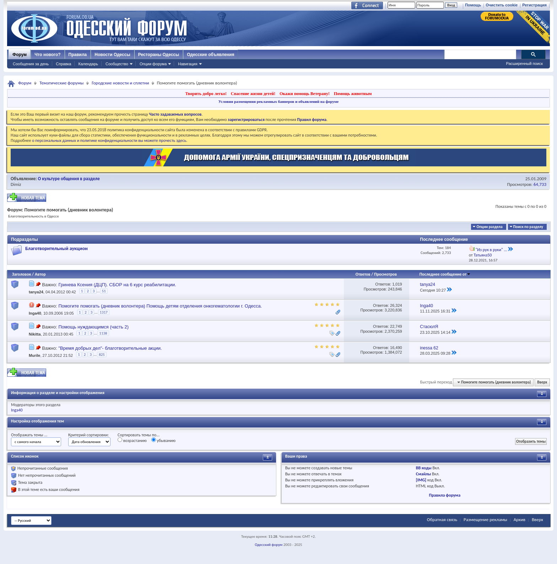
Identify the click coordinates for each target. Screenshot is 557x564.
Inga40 (35, 313)
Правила (78, 54)
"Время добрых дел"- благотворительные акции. (110, 348)
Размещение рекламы (485, 519)
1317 (104, 312)
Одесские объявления (210, 54)
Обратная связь (442, 519)
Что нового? (47, 54)
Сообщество (117, 64)
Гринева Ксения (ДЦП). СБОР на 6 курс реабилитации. (117, 284)
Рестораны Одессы (158, 54)
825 (102, 354)
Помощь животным (353, 93)
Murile (34, 355)
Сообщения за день (31, 64)
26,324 (396, 305)
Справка (63, 64)
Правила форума (444, 495)
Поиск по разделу (528, 227)
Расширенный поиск (524, 63)
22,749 (396, 326)
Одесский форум (268, 544)
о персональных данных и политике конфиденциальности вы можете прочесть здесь (109, 140)
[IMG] (421, 479)
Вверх (542, 382)
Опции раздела (489, 227)
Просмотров (385, 274)
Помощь (473, 5)
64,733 (540, 184)
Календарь (88, 64)
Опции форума (153, 64)
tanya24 (36, 292)
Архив (519, 519)
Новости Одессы (112, 54)
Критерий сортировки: (88, 434)
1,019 (397, 284)
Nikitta (35, 334)
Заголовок (21, 274)
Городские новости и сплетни (120, 82)
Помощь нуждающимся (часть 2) (93, 327)
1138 (103, 333)
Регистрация (534, 5)
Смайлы (423, 473)
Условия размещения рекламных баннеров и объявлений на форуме (278, 101)
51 (104, 291)
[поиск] (480, 54)
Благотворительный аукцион (56, 248)
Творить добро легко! (206, 93)
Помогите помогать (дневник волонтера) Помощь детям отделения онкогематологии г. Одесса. (160, 306)
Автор (40, 274)
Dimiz (16, 184)
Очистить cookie (502, 5)
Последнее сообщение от (445, 274)
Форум (19, 54)
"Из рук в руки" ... (491, 249)
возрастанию (132, 440)
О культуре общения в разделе (69, 178)
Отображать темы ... (29, 434)
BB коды (424, 467)
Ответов (363, 274)
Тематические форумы (61, 82)
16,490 (396, 347)
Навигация (187, 64)
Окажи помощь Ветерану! (305, 93)
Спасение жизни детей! (253, 93)
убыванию (163, 440)
